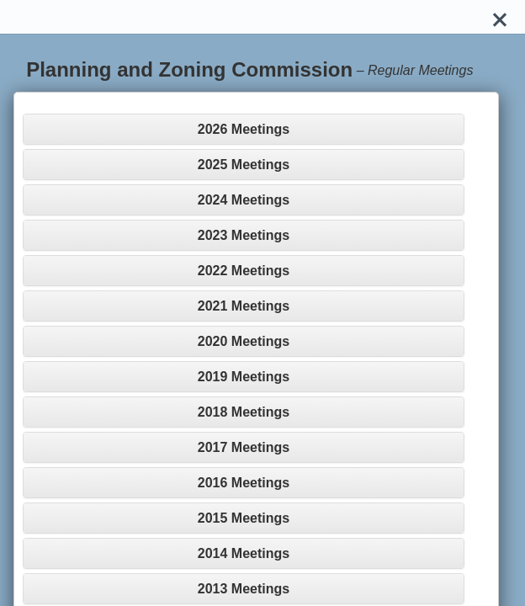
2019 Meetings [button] (243, 376)
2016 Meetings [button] (243, 483)
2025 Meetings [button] (243, 164)
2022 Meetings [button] (243, 270)
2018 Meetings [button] (243, 412)
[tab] (244, 129)
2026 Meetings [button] (243, 129)
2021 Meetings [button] (243, 306)
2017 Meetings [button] (243, 447)
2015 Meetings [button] (243, 518)
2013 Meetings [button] (243, 589)
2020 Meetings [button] (243, 341)
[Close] (500, 17)
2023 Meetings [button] (243, 235)
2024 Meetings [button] (243, 200)
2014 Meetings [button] (243, 553)
